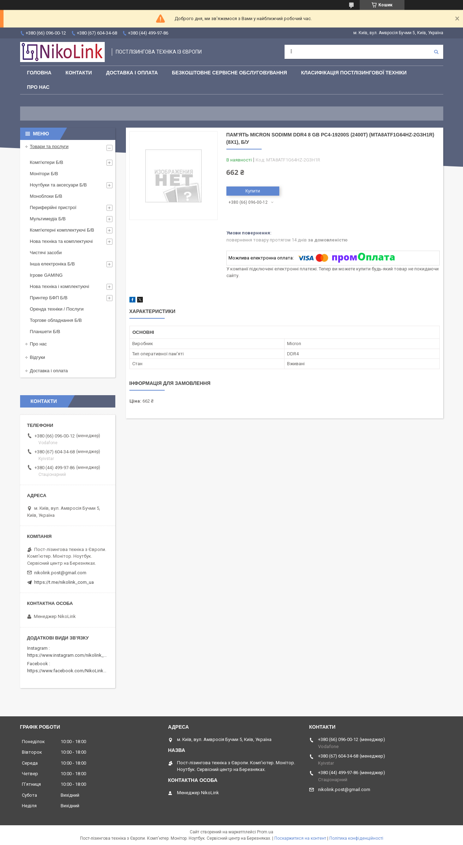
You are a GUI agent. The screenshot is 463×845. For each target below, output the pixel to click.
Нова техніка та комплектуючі (61, 241)
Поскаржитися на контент (300, 838)
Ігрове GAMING (46, 275)
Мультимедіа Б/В (48, 218)
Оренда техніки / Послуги (57, 309)
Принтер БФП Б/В (49, 297)
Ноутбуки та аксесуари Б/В (58, 185)
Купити (252, 191)
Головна (39, 72)
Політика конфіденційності (356, 838)
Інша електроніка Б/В (52, 264)
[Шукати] (436, 52)
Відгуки (37, 357)
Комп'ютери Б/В (46, 162)
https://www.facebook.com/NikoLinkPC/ (68, 670)
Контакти (79, 72)
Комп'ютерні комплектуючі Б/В (62, 230)
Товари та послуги (49, 146)
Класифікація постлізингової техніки (354, 72)
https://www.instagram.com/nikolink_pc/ (69, 655)
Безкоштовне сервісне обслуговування (229, 72)
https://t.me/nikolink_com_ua (64, 582)
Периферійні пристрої (53, 207)
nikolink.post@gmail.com (60, 572)
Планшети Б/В (45, 331)
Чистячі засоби (46, 252)
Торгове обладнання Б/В (56, 320)
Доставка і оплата (132, 72)
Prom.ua (265, 831)
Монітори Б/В (44, 173)
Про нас (38, 87)
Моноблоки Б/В (46, 196)
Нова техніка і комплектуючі (59, 286)
